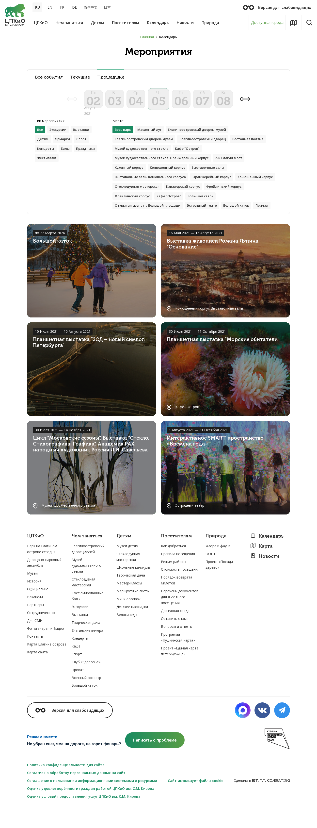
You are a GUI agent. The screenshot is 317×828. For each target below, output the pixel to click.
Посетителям (176, 555)
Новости (264, 576)
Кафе (76, 665)
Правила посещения (178, 573)
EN (50, 7)
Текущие (80, 77)
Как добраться (173, 565)
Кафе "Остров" (192, 156)
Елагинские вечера (87, 650)
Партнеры (35, 624)
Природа (216, 555)
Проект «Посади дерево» (219, 584)
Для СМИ (35, 640)
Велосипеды (126, 634)
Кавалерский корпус (232, 195)
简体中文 (90, 7)
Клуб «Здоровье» (86, 681)
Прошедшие (110, 77)
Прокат (78, 689)
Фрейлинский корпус (133, 205)
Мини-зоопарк (128, 618)
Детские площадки (132, 626)
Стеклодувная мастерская (183, 195)
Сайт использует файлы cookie (195, 800)
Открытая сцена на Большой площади (150, 215)
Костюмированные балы (87, 615)
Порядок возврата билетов (176, 600)
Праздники (88, 156)
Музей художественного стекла (143, 156)
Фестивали (47, 166)
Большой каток (250, 205)
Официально (37, 609)
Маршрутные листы (132, 611)
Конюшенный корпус (171, 175)
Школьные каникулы (133, 587)
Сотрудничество (41, 632)
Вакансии (35, 616)
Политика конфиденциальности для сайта (66, 784)
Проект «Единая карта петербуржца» (179, 670)
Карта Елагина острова (46, 664)
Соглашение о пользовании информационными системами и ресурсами (92, 800)
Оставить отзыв (175, 638)
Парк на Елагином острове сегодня (42, 568)
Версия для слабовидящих (277, 7)
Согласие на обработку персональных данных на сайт (76, 792)
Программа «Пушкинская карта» (178, 657)
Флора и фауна (218, 565)
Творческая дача (86, 642)
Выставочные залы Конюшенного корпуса (153, 185)
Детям (43, 146)
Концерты (46, 156)
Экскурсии (59, 136)
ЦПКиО (35, 555)
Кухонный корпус (130, 175)
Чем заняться (87, 555)
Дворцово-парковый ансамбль (44, 582)
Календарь (267, 556)
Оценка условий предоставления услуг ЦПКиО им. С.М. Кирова (84, 816)
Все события (49, 77)
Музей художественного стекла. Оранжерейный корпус (165, 166)
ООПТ (211, 573)
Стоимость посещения (180, 589)
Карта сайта (37, 671)
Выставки (84, 136)
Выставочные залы (214, 175)
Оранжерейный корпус (218, 185)
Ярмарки (64, 146)
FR (62, 7)
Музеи (32, 593)
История (34, 601)
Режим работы (173, 581)
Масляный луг (151, 136)
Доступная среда (267, 22)
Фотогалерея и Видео (45, 648)
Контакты (35, 656)
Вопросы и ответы (176, 646)
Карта (261, 566)
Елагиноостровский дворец (209, 146)
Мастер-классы (129, 603)
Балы (67, 156)
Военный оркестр (86, 697)
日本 (107, 7)
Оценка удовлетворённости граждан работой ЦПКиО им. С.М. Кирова (90, 808)
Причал (121, 225)
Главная (147, 36)
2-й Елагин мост (236, 166)
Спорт (84, 146)
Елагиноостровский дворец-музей (202, 136)
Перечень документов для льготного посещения (179, 617)
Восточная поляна (257, 146)
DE (74, 7)
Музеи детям (127, 565)
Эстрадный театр (208, 215)
